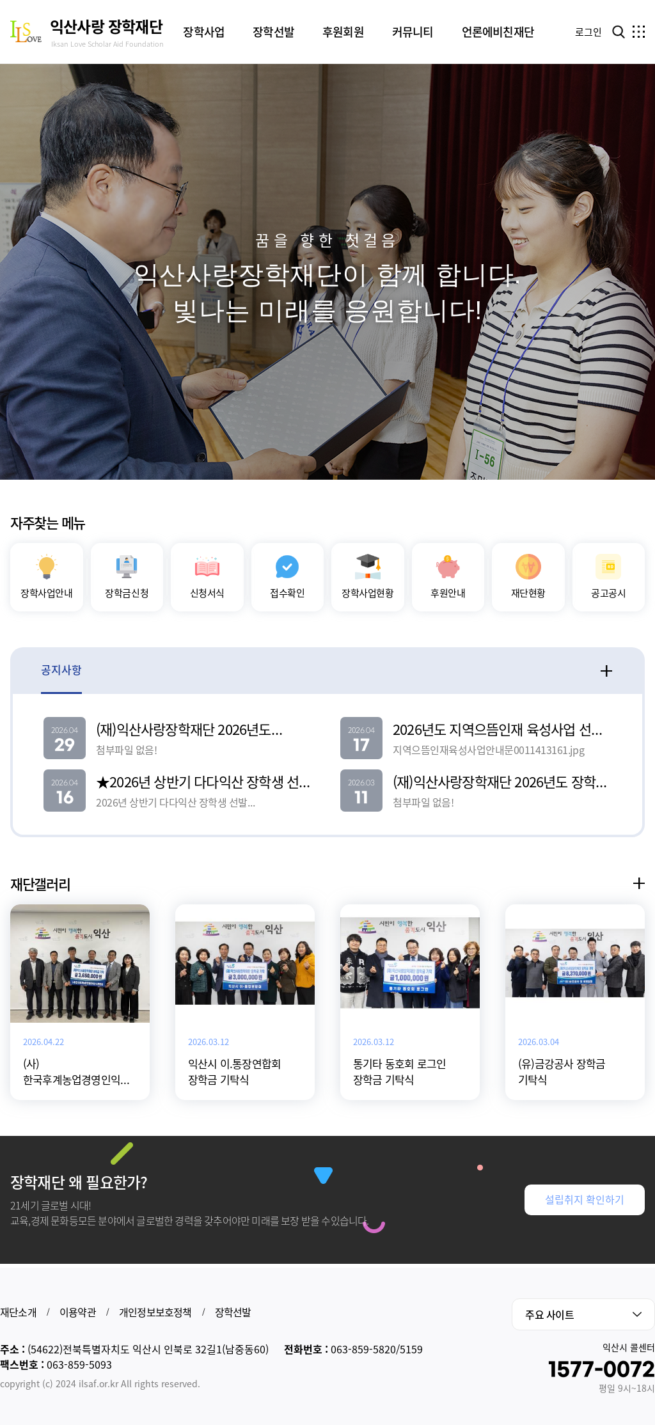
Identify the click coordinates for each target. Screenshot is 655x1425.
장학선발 (233, 1311)
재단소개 (18, 1311)
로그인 (588, 31)
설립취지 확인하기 (584, 1221)
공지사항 (61, 691)
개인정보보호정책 (155, 1311)
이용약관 (77, 1311)
